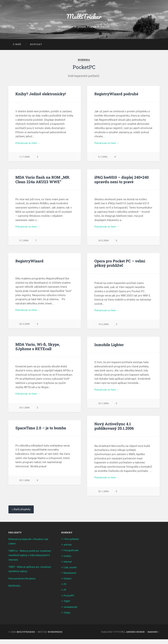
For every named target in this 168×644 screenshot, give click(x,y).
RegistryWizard (29, 264)
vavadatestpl (71, 611)
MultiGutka (15, 591)
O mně (17, 46)
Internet (68, 567)
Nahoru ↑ (154, 636)
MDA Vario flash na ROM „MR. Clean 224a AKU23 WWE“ (42, 182)
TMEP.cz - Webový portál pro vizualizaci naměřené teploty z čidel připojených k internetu (29, 561)
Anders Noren (135, 636)
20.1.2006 (24, 485)
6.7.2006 (102, 159)
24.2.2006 (103, 244)
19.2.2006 (103, 328)
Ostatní (68, 584)
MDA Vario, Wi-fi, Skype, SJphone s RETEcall (37, 351)
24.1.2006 (24, 412)
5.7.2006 (23, 244)
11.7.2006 (24, 159)
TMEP (67, 606)
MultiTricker (84, 17)
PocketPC (70, 600)
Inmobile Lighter (108, 348)
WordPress (55, 636)
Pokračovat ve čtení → (29, 145)
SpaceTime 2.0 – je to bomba (40, 433)
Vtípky (67, 617)
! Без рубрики (72, 545)
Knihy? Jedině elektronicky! (40, 95)
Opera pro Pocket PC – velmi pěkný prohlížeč (119, 266)
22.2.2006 (24, 328)
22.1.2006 (103, 497)
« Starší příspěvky (22, 515)
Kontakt (36, 46)
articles (68, 550)
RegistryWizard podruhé (115, 95)
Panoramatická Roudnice (23, 584)
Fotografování (72, 556)
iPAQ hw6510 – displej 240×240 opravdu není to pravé (121, 182)
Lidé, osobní (71, 572)
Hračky (68, 561)
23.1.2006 (103, 408)
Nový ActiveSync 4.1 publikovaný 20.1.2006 (113, 431)
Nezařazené (71, 578)
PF (65, 595)
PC (65, 589)
